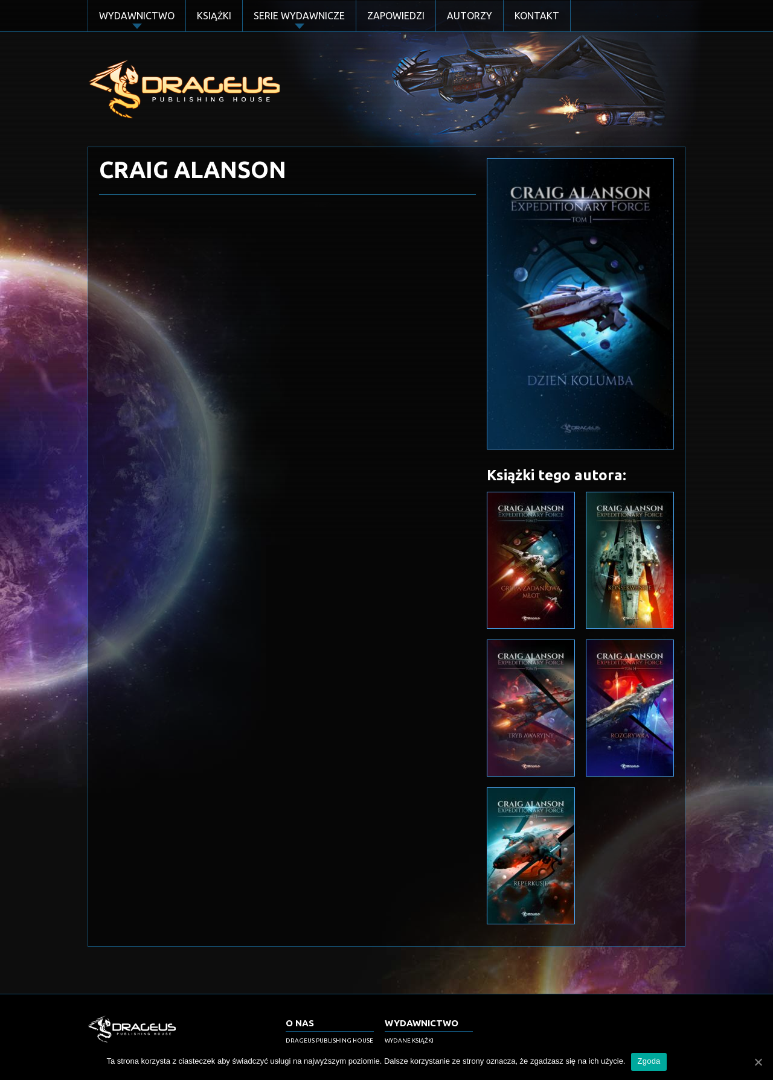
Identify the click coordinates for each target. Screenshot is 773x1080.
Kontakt (537, 15)
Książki (214, 15)
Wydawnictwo (137, 15)
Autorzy (469, 15)
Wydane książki (409, 1040)
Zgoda (648, 1061)
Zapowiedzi (396, 15)
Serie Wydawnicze (299, 15)
